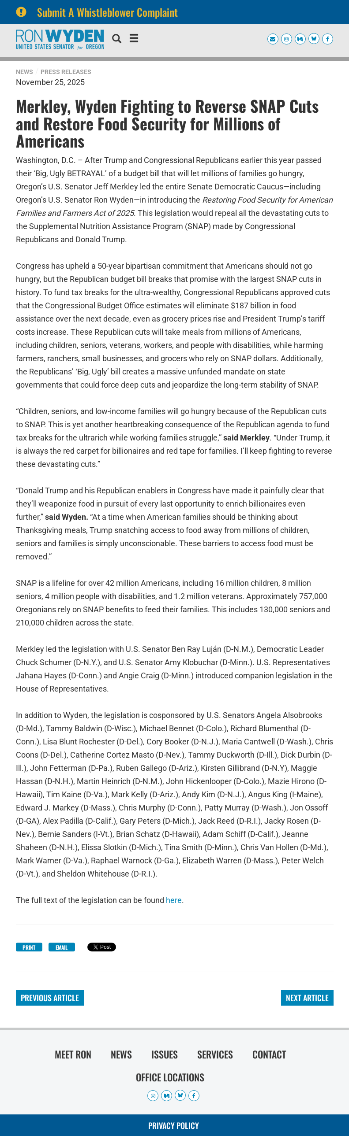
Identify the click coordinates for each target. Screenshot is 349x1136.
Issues (164, 1054)
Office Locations (170, 1077)
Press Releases (66, 71)
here (174, 900)
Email (62, 947)
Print (29, 947)
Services (215, 1054)
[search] (116, 39)
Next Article (307, 997)
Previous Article (50, 997)
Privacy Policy (173, 1125)
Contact (269, 1054)
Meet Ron (73, 1054)
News (24, 71)
